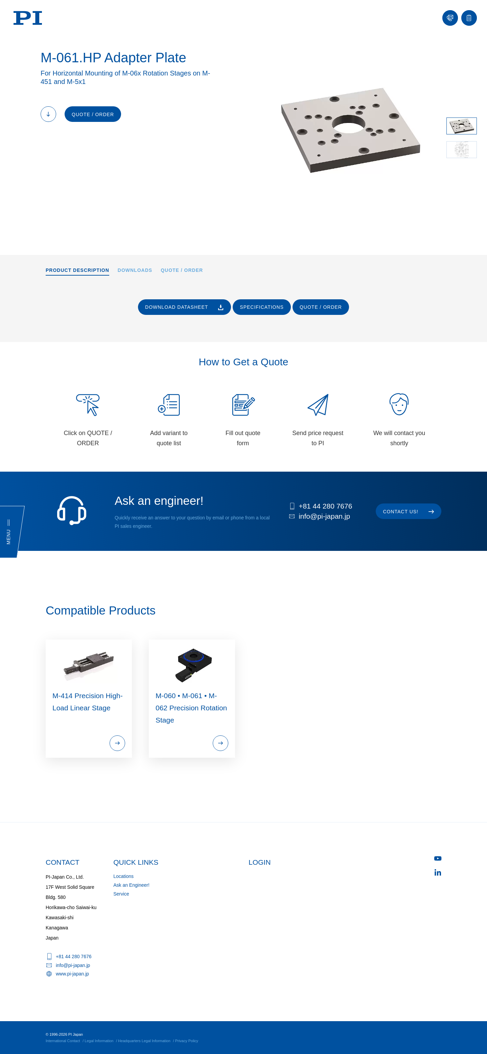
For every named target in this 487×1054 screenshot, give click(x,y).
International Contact (63, 1041)
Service (121, 894)
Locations (123, 876)
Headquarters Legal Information (144, 1041)
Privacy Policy (186, 1041)
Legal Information (99, 1041)
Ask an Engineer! (131, 885)
